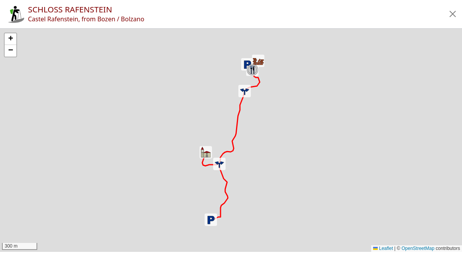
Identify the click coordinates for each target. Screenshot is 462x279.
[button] (452, 14)
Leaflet (383, 248)
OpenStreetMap (417, 248)
